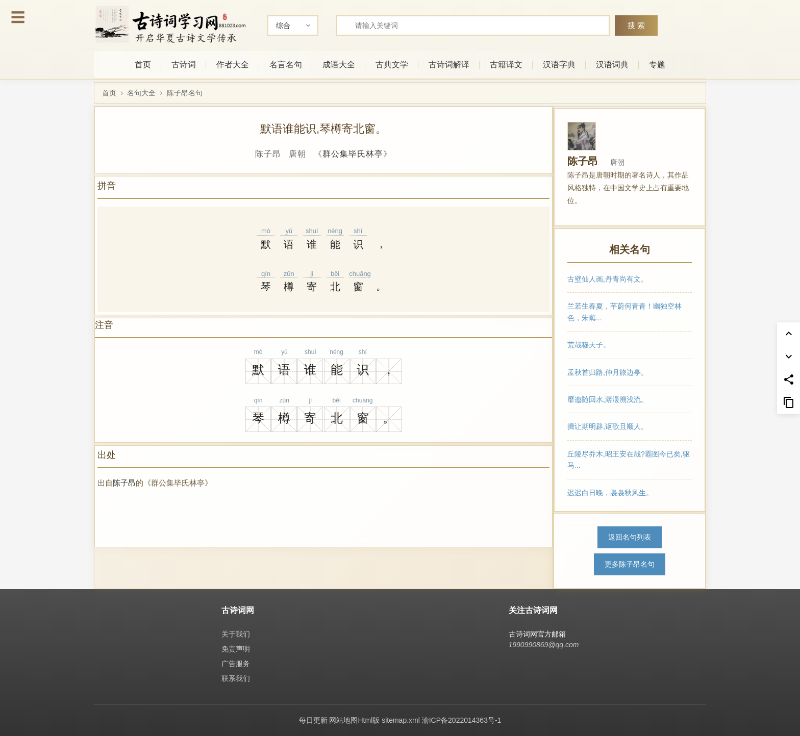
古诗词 (183, 64)
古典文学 (392, 64)
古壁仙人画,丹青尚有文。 (607, 279)
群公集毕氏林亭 (352, 153)
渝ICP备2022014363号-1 (462, 720)
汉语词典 (612, 64)
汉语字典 (559, 64)
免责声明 (235, 649)
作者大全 (232, 64)
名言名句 (285, 64)
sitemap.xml (401, 720)
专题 (657, 64)
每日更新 (313, 720)
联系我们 (235, 678)
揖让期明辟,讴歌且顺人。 (607, 426)
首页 (143, 64)
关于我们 (235, 634)
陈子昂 (124, 482)
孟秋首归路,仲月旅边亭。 (607, 372)
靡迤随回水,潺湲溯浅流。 (607, 399)
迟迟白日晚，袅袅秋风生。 (610, 492)
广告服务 (235, 663)
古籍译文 (506, 64)
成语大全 (338, 64)
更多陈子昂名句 (630, 564)
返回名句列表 (629, 537)
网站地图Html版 (354, 720)
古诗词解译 (449, 64)
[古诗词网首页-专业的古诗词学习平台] (170, 24)
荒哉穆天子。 (588, 345)
